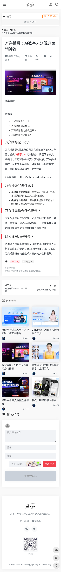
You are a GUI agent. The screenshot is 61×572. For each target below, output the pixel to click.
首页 (6, 30)
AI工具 (13, 30)
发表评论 (49, 464)
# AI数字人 (27, 262)
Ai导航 (28, 565)
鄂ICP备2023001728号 (41, 565)
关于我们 (24, 521)
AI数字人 (19, 154)
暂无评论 (12, 414)
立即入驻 (50, 16)
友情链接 (36, 521)
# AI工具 (15, 262)
